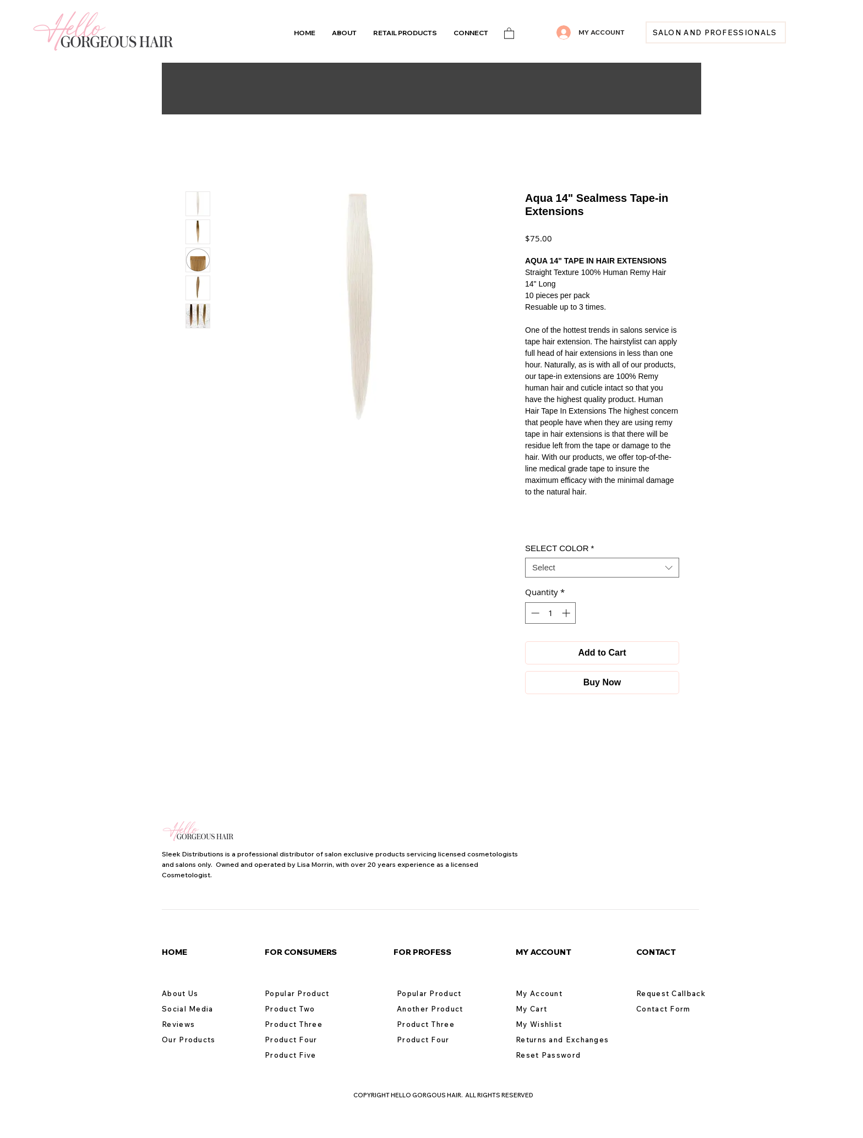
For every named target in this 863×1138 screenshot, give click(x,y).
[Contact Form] (675, 1008)
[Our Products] (201, 1039)
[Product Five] (304, 1055)
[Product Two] (304, 1008)
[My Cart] (555, 1008)
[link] (509, 33)
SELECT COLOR (559, 548)
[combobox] (602, 568)
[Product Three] (304, 1024)
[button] (470, 32)
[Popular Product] (304, 993)
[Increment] (567, 613)
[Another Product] (436, 1008)
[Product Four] (304, 1039)
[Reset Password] (555, 1055)
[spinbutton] (551, 613)
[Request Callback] (675, 993)
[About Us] (201, 993)
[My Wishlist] (555, 1024)
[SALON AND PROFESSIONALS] (716, 32)
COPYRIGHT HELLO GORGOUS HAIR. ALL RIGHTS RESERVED (443, 1095)
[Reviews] (201, 1024)
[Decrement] (534, 613)
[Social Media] (201, 1008)
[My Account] (555, 993)
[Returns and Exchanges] (567, 1039)
